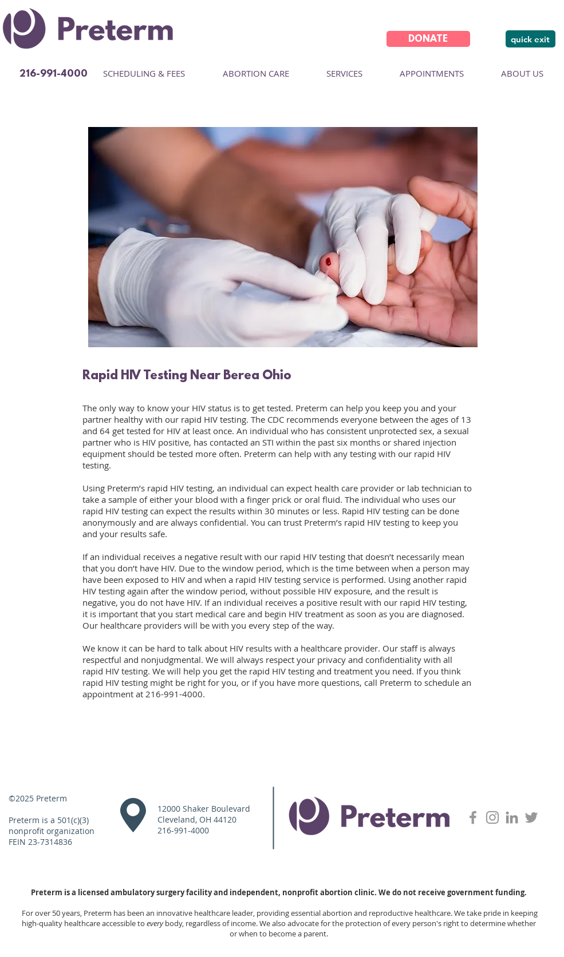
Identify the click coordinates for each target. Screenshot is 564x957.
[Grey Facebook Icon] (473, 817)
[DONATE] (428, 39)
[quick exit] (530, 38)
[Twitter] (531, 817)
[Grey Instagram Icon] (492, 817)
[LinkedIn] (511, 817)
